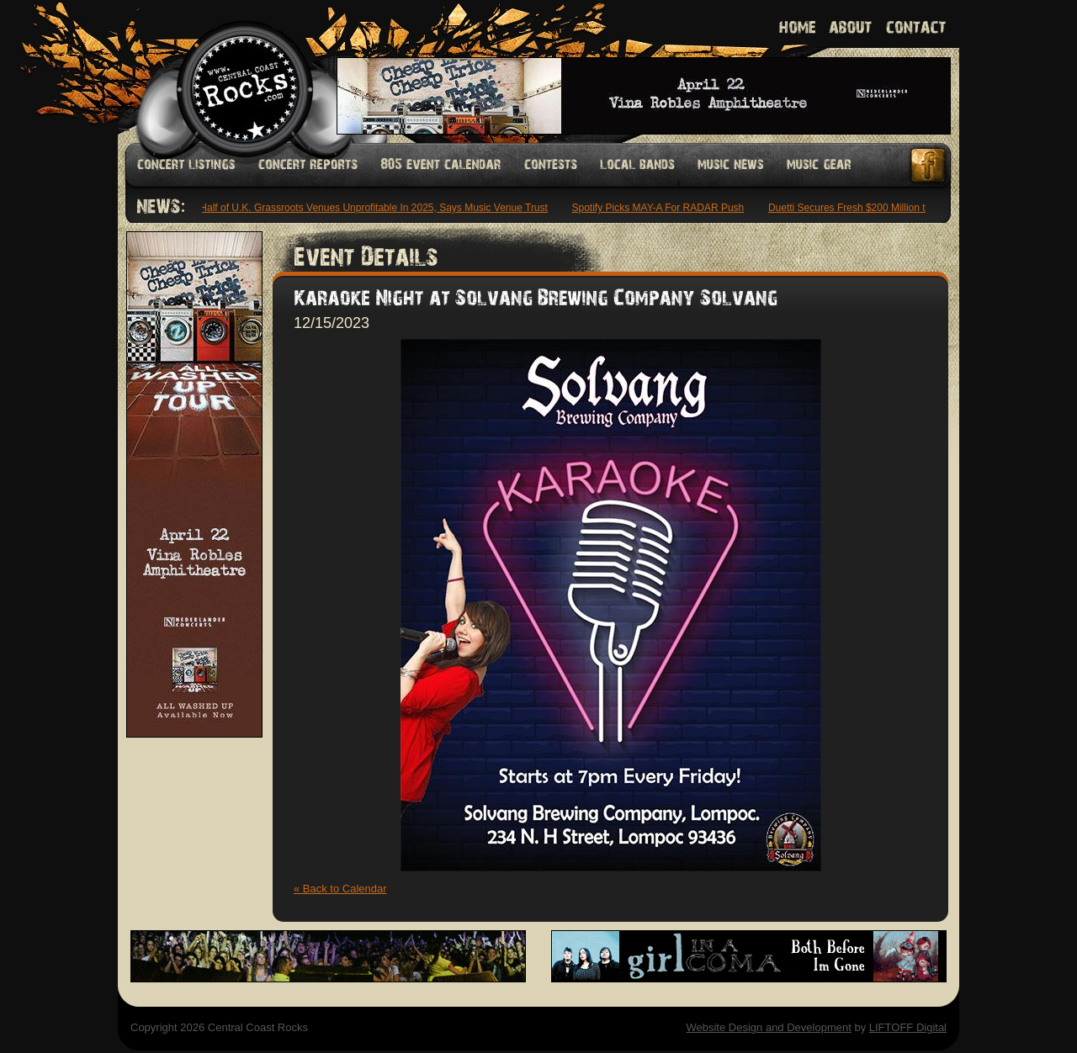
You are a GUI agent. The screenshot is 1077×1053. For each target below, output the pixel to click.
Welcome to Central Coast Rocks (225, 71)
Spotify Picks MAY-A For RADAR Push (661, 208)
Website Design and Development (768, 1027)
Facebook (929, 165)
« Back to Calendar (340, 888)
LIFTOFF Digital (908, 1027)
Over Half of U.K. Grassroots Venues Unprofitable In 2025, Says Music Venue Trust (364, 208)
